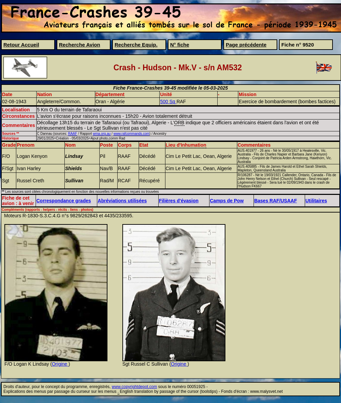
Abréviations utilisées (122, 200)
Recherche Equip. (136, 45)
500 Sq (168, 101)
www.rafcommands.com (131, 133)
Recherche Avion (79, 45)
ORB (179, 122)
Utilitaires (316, 200)
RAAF (72, 133)
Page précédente (246, 45)
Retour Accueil (21, 45)
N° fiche (179, 45)
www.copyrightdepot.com (134, 386)
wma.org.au (102, 133)
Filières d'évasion (179, 200)
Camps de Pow (227, 200)
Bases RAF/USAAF (275, 200)
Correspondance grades (63, 200)
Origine (60, 364)
